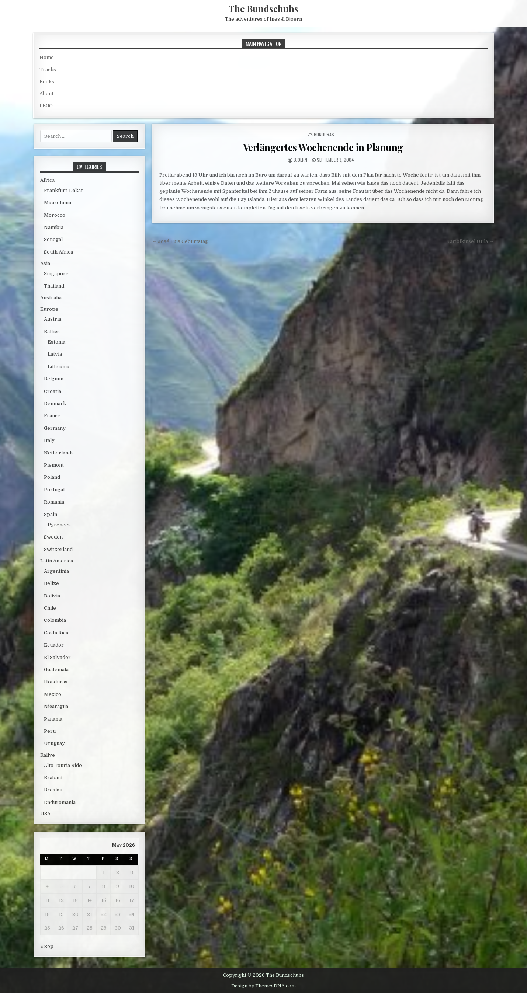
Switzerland (58, 549)
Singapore (56, 273)
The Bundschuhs (263, 8)
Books (46, 81)
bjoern (300, 160)
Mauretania (57, 202)
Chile (50, 608)
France (52, 415)
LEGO (46, 105)
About (46, 93)
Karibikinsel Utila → (470, 241)
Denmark (55, 403)
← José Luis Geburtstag (180, 241)
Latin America (56, 561)
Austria (52, 319)
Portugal (54, 489)
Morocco (54, 215)
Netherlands (59, 453)
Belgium (53, 378)
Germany (55, 428)
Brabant (53, 777)
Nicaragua (56, 706)
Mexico (52, 694)
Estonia (56, 342)
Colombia (55, 620)
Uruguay (54, 743)
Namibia (53, 227)
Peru (50, 731)
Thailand (54, 286)
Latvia (55, 354)
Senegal (53, 239)
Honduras (324, 134)
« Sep (46, 946)
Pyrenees (59, 524)
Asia (45, 263)
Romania (54, 502)
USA (45, 813)
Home (46, 57)
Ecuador (54, 645)
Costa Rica (56, 632)
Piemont (54, 465)
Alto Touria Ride (63, 765)
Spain (50, 514)
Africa (47, 180)
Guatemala (56, 669)
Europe (49, 309)
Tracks (47, 69)
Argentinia (56, 571)
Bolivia (52, 596)
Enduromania (60, 802)
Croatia (52, 391)
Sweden (53, 537)
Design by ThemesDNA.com (263, 986)
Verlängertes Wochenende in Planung (323, 147)
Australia (51, 297)
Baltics (52, 331)
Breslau (53, 789)
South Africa (58, 252)
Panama (53, 719)
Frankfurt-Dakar (63, 190)
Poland (52, 477)
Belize (51, 583)
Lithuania (58, 366)
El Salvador (57, 657)
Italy (49, 440)
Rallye (47, 755)
